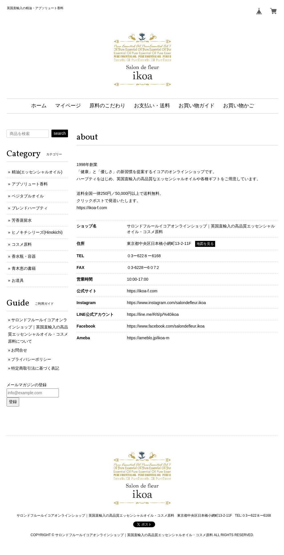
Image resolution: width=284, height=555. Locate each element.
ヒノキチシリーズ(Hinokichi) (37, 232)
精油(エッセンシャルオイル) (37, 172)
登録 (13, 401)
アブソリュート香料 (30, 184)
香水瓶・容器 (24, 256)
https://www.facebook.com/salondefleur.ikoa (166, 326)
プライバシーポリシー (31, 359)
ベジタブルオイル (28, 196)
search (60, 133)
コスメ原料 (22, 244)
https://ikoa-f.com (92, 207)
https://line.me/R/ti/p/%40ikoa (153, 314)
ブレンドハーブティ (30, 208)
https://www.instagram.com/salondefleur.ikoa (166, 302)
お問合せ (19, 350)
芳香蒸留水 (22, 220)
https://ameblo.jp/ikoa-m (148, 338)
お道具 (18, 280)
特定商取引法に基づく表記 (35, 368)
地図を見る (205, 244)
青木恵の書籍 (24, 268)
